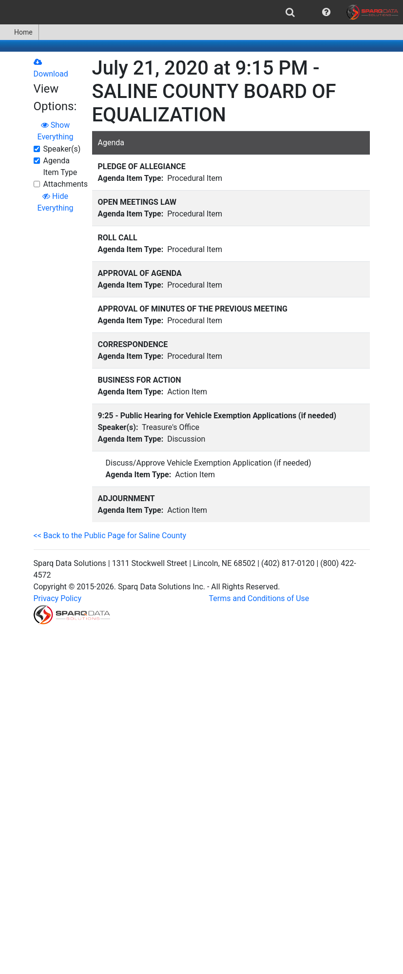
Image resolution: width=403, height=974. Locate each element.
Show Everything (56, 130)
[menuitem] (290, 12)
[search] (290, 12)
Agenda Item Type (60, 166)
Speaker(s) (62, 149)
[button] (326, 12)
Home (19, 32)
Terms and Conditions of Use (259, 598)
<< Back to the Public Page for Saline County (110, 535)
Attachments (65, 184)
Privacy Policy (58, 598)
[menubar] (201, 12)
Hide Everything (56, 202)
